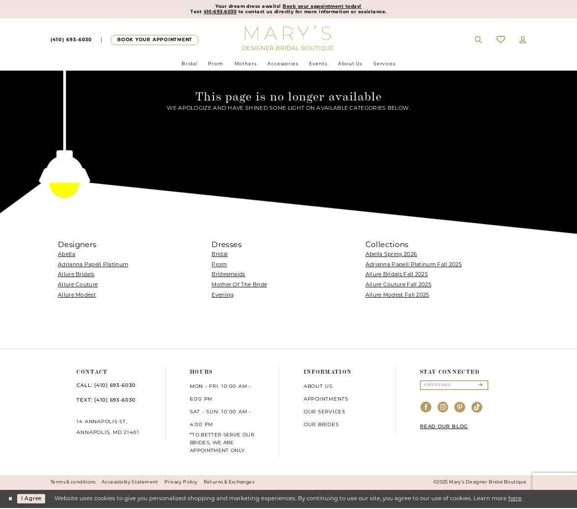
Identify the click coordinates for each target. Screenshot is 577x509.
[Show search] (479, 41)
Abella (66, 255)
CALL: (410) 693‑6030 (106, 386)
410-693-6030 (215, 12)
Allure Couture (78, 286)
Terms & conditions (73, 483)
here (515, 500)
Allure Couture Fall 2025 (398, 286)
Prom (219, 266)
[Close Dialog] (10, 500)
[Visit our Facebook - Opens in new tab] (426, 410)
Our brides (321, 426)
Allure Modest (77, 296)
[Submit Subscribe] (480, 387)
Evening (222, 296)
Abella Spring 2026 (392, 255)
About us (318, 387)
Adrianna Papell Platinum (93, 266)
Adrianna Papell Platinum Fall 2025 (414, 266)
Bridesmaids (228, 276)
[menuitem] (71, 41)
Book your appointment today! (324, 6)
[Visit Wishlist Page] (500, 41)
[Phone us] (71, 41)
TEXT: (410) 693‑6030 (106, 401)
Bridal (219, 255)
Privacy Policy (180, 483)
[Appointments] (154, 41)
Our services (324, 413)
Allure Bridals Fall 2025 (397, 276)
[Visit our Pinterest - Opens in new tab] (460, 410)
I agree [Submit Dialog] (34, 500)
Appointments (326, 400)
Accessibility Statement (130, 483)
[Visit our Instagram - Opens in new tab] (443, 410)
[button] (523, 41)
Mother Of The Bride (239, 286)
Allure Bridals (76, 276)
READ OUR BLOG (444, 429)
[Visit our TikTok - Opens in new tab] (477, 410)
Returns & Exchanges (229, 483)
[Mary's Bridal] (289, 39)
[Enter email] (454, 387)
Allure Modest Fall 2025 (397, 296)
